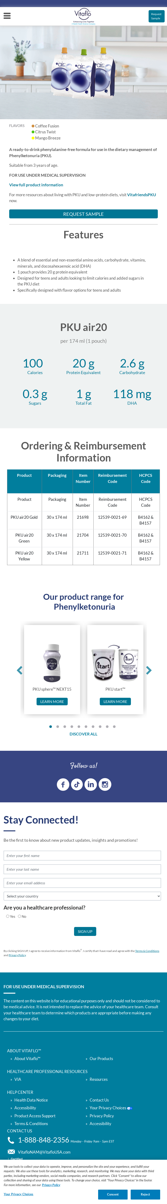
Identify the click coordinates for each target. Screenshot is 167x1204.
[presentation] (38, 936)
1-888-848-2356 (44, 1140)
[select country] (82, 896)
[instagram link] (105, 784)
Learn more (52, 701)
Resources (99, 1079)
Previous (18, 669)
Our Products (101, 1058)
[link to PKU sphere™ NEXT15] (52, 663)
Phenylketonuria (84, 606)
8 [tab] (101, 727)
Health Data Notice (31, 1100)
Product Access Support (34, 1115)
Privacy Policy (17, 955)
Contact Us (99, 1100)
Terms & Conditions (147, 951)
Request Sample (156, 16)
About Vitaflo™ (27, 1058)
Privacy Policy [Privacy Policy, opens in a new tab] (51, 1187)
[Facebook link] (63, 784)
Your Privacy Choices (111, 1107)
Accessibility (100, 1123)
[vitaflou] (83, 16)
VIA (17, 1079)
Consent (113, 1197)
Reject (145, 1197)
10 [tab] (115, 727)
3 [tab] (65, 727)
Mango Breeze (48, 137)
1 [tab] (51, 727)
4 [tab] (73, 727)
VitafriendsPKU (141, 194)
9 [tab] (108, 727)
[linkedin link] (91, 784)
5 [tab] (80, 727)
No (24, 916)
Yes (12, 916)
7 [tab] (94, 727)
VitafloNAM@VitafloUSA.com (44, 1152)
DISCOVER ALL (83, 733)
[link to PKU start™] (115, 663)
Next (147, 669)
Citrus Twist (45, 131)
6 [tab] (87, 727)
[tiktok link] (77, 784)
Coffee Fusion (47, 125)
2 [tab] (58, 727)
